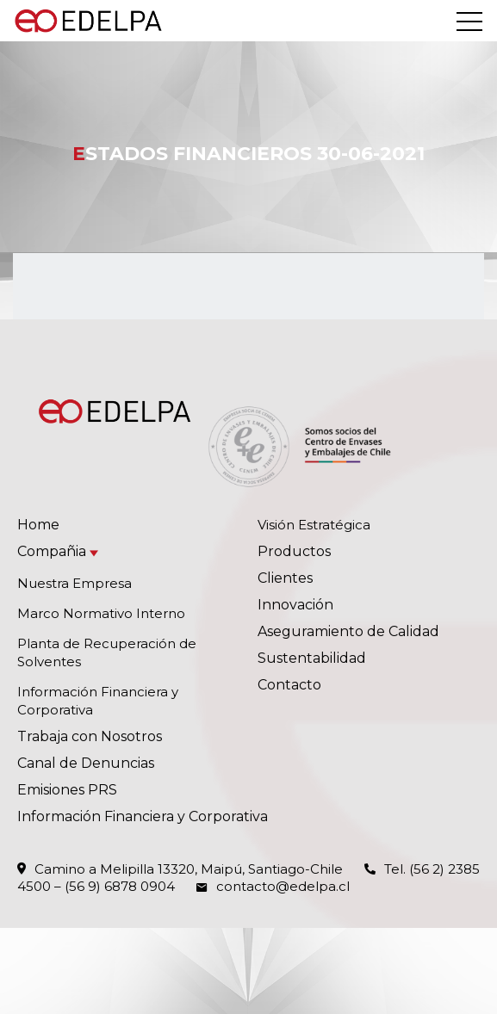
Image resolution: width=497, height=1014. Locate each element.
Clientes (285, 578)
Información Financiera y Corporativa (142, 816)
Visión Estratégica (314, 524)
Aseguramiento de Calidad (348, 631)
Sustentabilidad (312, 658)
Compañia (51, 551)
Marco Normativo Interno (101, 613)
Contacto (289, 685)
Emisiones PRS (67, 790)
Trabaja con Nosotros (89, 736)
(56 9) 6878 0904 (120, 886)
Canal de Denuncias (85, 763)
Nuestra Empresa (74, 583)
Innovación (295, 605)
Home (38, 524)
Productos (294, 551)
